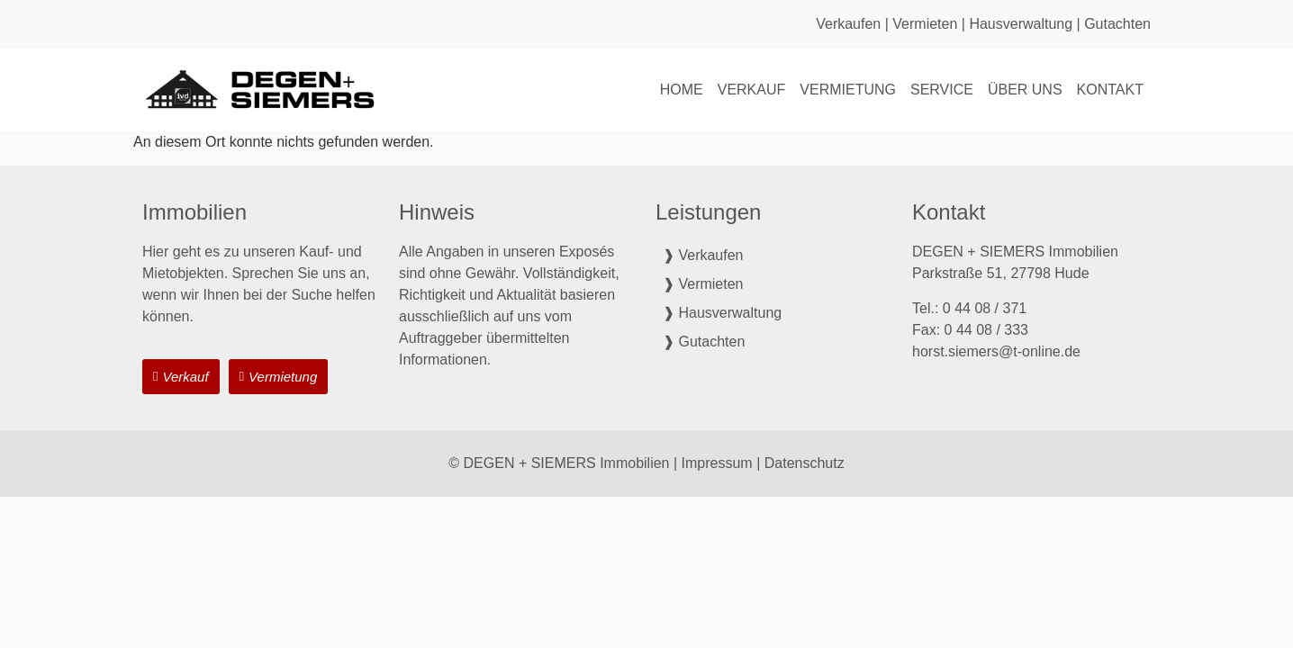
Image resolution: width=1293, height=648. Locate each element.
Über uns (1025, 89)
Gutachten (1117, 24)
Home (681, 89)
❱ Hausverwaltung (722, 312)
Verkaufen (848, 24)
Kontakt (1110, 89)
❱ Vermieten (703, 284)
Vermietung (848, 89)
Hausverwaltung (1020, 24)
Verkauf (752, 89)
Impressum (717, 463)
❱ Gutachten (704, 341)
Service (941, 89)
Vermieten (924, 24)
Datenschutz (804, 463)
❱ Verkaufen (703, 255)
